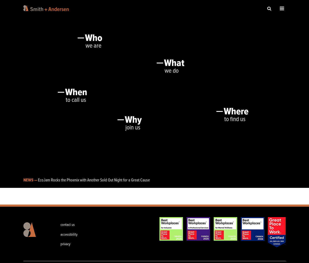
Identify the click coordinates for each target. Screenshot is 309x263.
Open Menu (282, 8)
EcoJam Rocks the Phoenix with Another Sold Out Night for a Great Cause (94, 180)
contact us (68, 225)
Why (133, 120)
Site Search (269, 8)
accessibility (69, 234)
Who (93, 38)
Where (236, 112)
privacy (65, 244)
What (174, 63)
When (76, 92)
